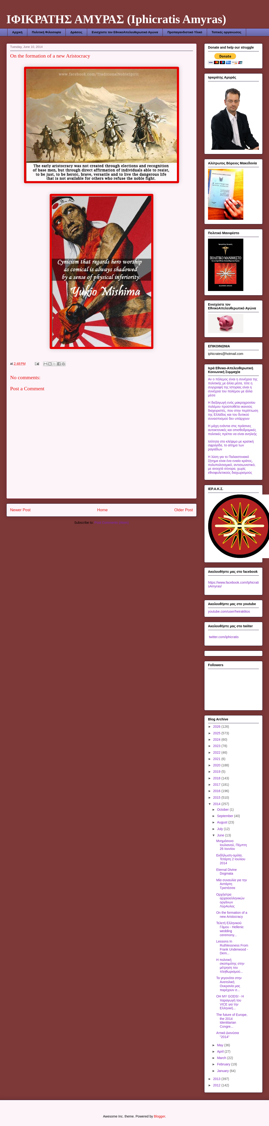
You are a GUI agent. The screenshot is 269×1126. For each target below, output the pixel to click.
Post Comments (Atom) (111, 522)
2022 (217, 752)
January (223, 1071)
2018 (217, 778)
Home (102, 510)
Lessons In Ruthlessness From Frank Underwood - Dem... (232, 947)
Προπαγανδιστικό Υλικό (184, 32)
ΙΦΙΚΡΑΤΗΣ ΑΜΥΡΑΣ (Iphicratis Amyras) (116, 19)
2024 (217, 739)
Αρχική (17, 32)
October (223, 809)
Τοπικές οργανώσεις (226, 32)
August (222, 822)
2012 (217, 1085)
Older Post (183, 510)
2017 (217, 784)
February (224, 1064)
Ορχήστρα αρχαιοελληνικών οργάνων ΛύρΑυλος (230, 900)
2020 (217, 765)
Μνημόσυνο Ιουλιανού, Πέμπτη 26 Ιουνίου (231, 845)
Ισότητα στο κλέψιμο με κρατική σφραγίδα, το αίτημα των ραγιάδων (231, 445)
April (220, 1051)
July (220, 829)
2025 (217, 733)
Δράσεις (76, 32)
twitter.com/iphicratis (223, 637)
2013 (217, 1079)
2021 (217, 759)
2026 (217, 726)
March (222, 1058)
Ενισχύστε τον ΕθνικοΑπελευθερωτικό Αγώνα (125, 32)
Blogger (159, 1116)
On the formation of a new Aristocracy (231, 914)
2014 (217, 804)
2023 (217, 746)
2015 (217, 797)
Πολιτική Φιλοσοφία (46, 32)
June (221, 835)
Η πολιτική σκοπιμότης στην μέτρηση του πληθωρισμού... (230, 965)
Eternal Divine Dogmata (226, 872)
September (225, 816)
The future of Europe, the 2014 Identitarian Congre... (231, 1020)
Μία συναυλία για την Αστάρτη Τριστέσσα (231, 884)
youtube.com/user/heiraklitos (229, 611)
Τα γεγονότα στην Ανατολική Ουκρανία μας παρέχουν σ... (229, 984)
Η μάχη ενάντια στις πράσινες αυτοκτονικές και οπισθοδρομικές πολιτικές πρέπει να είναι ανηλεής (232, 430)
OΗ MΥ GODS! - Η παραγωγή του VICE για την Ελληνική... (230, 1002)
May (220, 1045)
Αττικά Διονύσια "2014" (227, 1035)
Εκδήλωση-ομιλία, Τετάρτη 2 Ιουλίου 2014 (230, 859)
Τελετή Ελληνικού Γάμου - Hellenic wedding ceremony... (230, 929)
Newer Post (20, 510)
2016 (217, 791)
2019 (217, 771)
